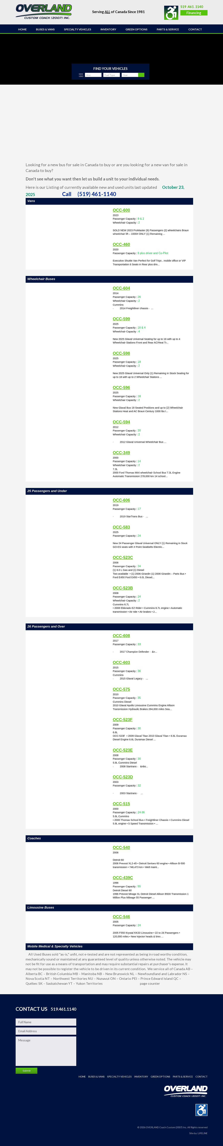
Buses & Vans (45, 29)
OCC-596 (121, 387)
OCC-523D (123, 777)
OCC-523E (123, 750)
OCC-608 (121, 635)
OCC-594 (121, 422)
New (81, 74)
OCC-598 (121, 353)
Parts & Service (168, 29)
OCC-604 (121, 288)
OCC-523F (122, 719)
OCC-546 (121, 916)
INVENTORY (108, 29)
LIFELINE (203, 1133)
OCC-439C (123, 877)
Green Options (136, 29)
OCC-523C (123, 557)
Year (125, 75)
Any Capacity (91, 75)
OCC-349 (121, 452)
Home (22, 29)
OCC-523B (123, 588)
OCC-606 (121, 500)
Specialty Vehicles (77, 29)
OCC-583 (121, 527)
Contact (195, 29)
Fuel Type (110, 75)
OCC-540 (121, 847)
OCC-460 (121, 244)
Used (81, 76)
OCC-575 (121, 689)
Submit (27, 1070)
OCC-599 (121, 318)
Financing (193, 13)
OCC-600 (121, 210)
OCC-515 (121, 803)
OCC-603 (121, 662)
